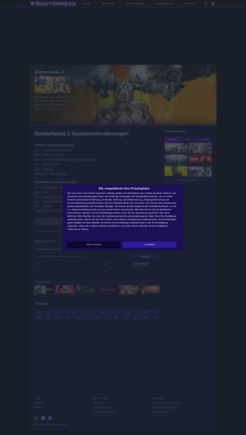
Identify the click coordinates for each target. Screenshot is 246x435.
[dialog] (123, 218)
